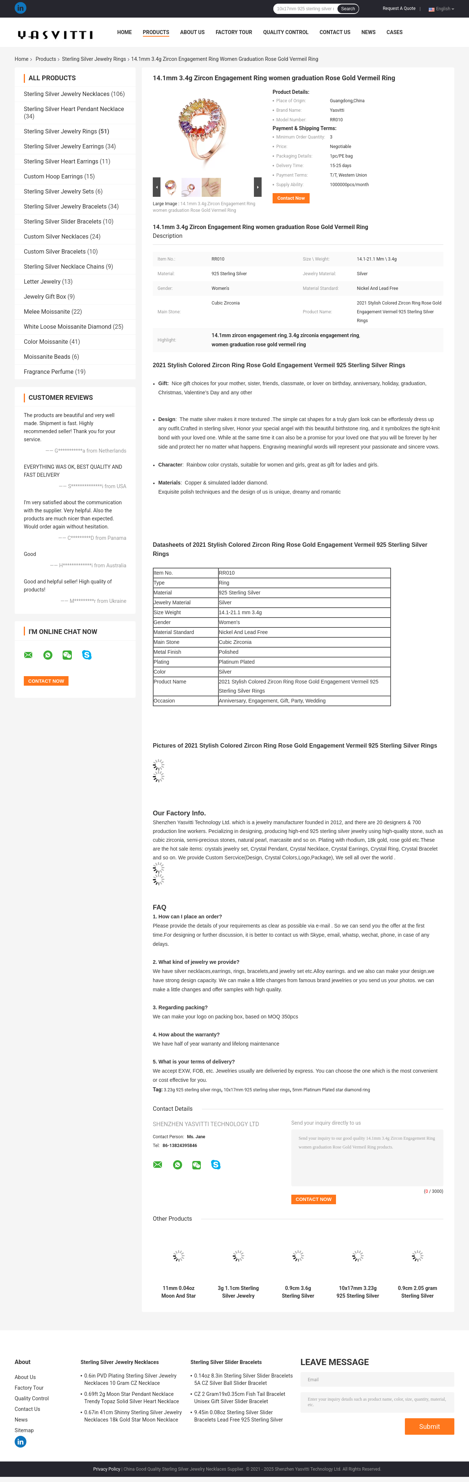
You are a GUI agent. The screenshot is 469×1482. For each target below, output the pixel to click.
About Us (192, 32)
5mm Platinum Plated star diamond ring (331, 1089)
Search (348, 8)
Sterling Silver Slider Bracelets (62, 221)
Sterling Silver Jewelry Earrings (64, 146)
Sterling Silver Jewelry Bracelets (65, 206)
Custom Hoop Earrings (53, 176)
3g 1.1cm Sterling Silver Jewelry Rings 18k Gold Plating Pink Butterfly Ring (238, 1292)
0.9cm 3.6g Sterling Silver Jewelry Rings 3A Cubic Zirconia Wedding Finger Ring (298, 1292)
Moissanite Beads (47, 356)
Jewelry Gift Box (45, 296)
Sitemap (24, 1430)
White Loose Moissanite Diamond (67, 326)
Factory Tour (234, 32)
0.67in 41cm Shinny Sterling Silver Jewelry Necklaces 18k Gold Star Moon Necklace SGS (133, 1417)
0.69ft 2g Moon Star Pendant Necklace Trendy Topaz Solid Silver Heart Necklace (131, 1397)
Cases (395, 32)
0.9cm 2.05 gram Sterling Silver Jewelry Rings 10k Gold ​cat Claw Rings (417, 1292)
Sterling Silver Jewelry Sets (59, 191)
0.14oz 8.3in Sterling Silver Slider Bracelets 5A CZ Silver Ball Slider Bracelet (243, 1379)
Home (124, 32)
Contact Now (291, 198)
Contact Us (335, 32)
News (368, 32)
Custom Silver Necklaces (56, 236)
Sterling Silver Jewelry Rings (94, 59)
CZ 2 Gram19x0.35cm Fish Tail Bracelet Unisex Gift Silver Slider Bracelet (239, 1397)
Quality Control (286, 32)
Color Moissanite (46, 341)
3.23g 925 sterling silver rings (192, 1089)
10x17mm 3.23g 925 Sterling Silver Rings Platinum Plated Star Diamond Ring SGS (357, 1292)
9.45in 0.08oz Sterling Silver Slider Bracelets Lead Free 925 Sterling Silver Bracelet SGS (238, 1417)
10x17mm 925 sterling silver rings (257, 1089)
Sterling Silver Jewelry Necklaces (67, 94)
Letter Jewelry (42, 281)
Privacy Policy (106, 1469)
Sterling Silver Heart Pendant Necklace (74, 109)
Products (156, 32)
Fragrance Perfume (49, 371)
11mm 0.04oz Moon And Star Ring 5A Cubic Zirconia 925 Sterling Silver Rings (179, 1292)
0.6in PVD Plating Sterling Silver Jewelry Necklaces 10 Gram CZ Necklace (130, 1379)
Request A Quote (399, 8)
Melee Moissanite (47, 311)
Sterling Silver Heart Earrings (61, 161)
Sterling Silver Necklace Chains (64, 266)
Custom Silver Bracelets (55, 251)
